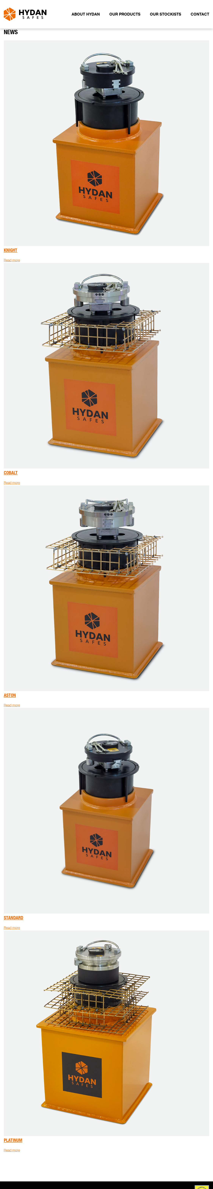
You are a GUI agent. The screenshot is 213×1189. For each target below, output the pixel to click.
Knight (10, 250)
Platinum (13, 1140)
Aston (10, 695)
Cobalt (11, 472)
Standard (13, 917)
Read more (12, 260)
